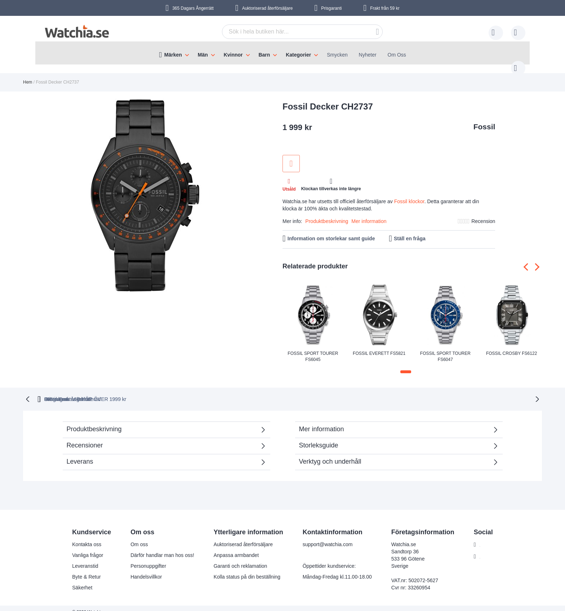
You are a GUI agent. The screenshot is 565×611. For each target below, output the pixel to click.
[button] (405, 364)
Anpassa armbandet (231, 547)
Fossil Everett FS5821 (379, 346)
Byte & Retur (82, 569)
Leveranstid (81, 558)
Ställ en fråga (410, 231)
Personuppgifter (144, 558)
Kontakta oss (82, 536)
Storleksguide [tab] (318, 437)
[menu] (282, 52)
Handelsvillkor (141, 569)
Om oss (134, 536)
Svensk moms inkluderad (403, 391)
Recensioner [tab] (85, 437)
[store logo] (77, 31)
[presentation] (527, 259)
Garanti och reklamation (236, 558)
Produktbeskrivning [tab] (94, 421)
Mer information (368, 214)
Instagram (486, 549)
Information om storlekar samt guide (331, 231)
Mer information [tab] (321, 421)
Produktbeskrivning (326, 214)
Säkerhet (78, 580)
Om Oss (397, 55)
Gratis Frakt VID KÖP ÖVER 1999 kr (307, 391)
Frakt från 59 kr (384, 8)
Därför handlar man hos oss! (158, 547)
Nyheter (368, 55)
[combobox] (291, 31)
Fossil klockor (409, 194)
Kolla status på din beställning (242, 569)
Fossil (484, 119)
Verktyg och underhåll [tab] (330, 453)
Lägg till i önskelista (291, 156)
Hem (27, 74)
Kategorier (298, 55)
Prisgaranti (331, 8)
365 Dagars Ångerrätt (193, 8)
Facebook (486, 537)
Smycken (337, 55)
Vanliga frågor (83, 547)
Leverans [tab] (80, 453)
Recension (483, 214)
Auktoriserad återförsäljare (267, 8)
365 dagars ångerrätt (163, 391)
